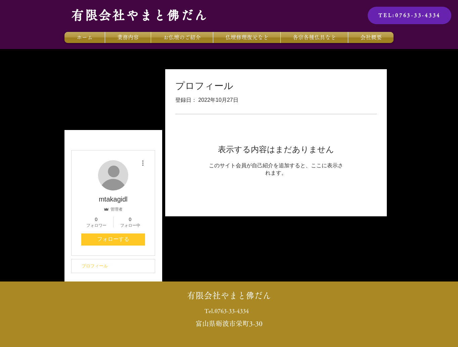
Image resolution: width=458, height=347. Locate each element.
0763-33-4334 (232, 311)
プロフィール (95, 265)
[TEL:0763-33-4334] (409, 15)
